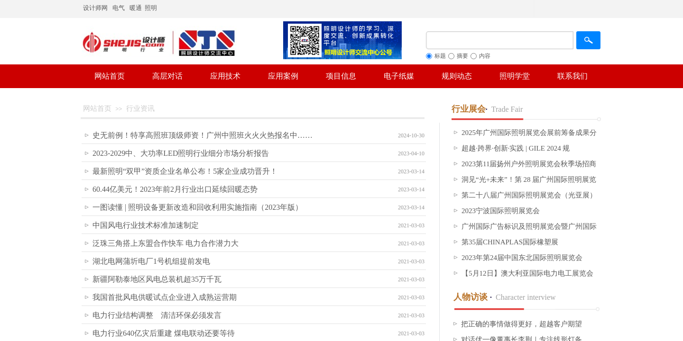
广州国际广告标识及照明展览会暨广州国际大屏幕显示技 (529, 232)
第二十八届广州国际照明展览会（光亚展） (529, 195)
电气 (118, 7)
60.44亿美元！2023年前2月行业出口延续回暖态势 (175, 189)
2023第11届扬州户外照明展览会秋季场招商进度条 (528, 170)
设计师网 (95, 7)
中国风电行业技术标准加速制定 (145, 225)
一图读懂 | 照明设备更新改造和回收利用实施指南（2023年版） (197, 207)
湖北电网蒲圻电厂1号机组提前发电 (151, 261)
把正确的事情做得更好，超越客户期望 (521, 324)
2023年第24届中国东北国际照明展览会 (521, 257)
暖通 (135, 7)
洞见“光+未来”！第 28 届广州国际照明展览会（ (528, 186)
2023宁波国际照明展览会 (500, 211)
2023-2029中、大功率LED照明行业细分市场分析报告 (180, 153)
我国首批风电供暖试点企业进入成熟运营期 (164, 297)
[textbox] (499, 40)
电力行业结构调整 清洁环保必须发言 (157, 315)
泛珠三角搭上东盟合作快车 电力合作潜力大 (165, 243)
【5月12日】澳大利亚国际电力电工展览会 (527, 273)
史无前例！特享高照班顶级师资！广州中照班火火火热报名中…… (202, 135)
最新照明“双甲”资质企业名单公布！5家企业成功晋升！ (184, 171)
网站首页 (97, 108)
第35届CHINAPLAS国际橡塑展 (509, 242)
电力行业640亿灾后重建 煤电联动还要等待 (163, 333)
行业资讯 (140, 108)
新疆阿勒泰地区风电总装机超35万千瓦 (157, 279)
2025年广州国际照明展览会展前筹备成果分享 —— (529, 139)
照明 (151, 7)
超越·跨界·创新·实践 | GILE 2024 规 (515, 148)
